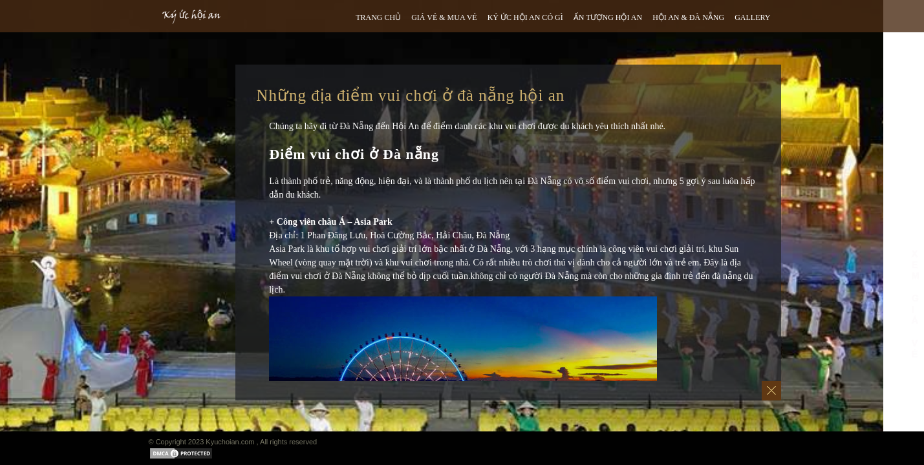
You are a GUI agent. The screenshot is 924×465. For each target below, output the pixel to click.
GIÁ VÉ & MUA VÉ (444, 17)
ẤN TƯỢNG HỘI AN (608, 17)
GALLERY (752, 17)
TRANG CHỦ (378, 17)
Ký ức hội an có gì (525, 17)
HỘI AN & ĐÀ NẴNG (688, 17)
